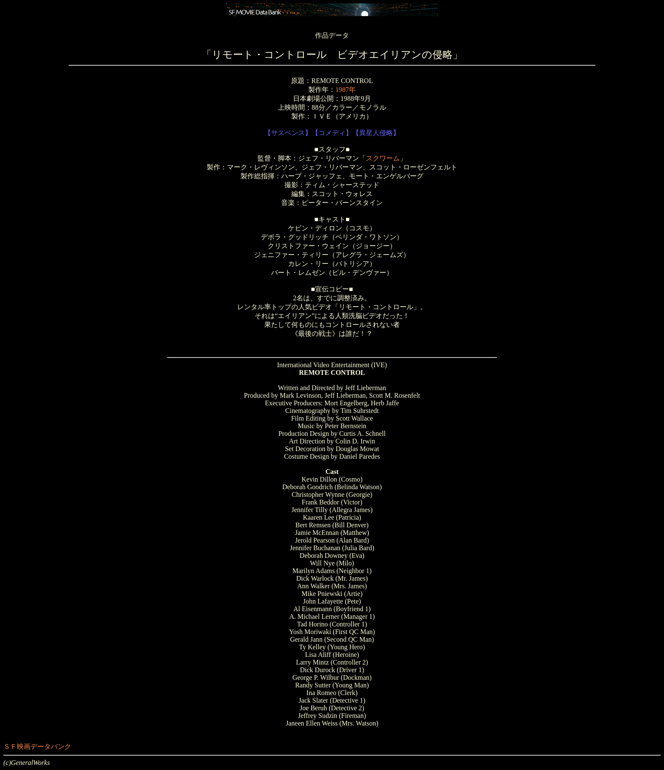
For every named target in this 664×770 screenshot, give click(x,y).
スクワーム (383, 158)
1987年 (345, 89)
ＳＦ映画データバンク (37, 746)
